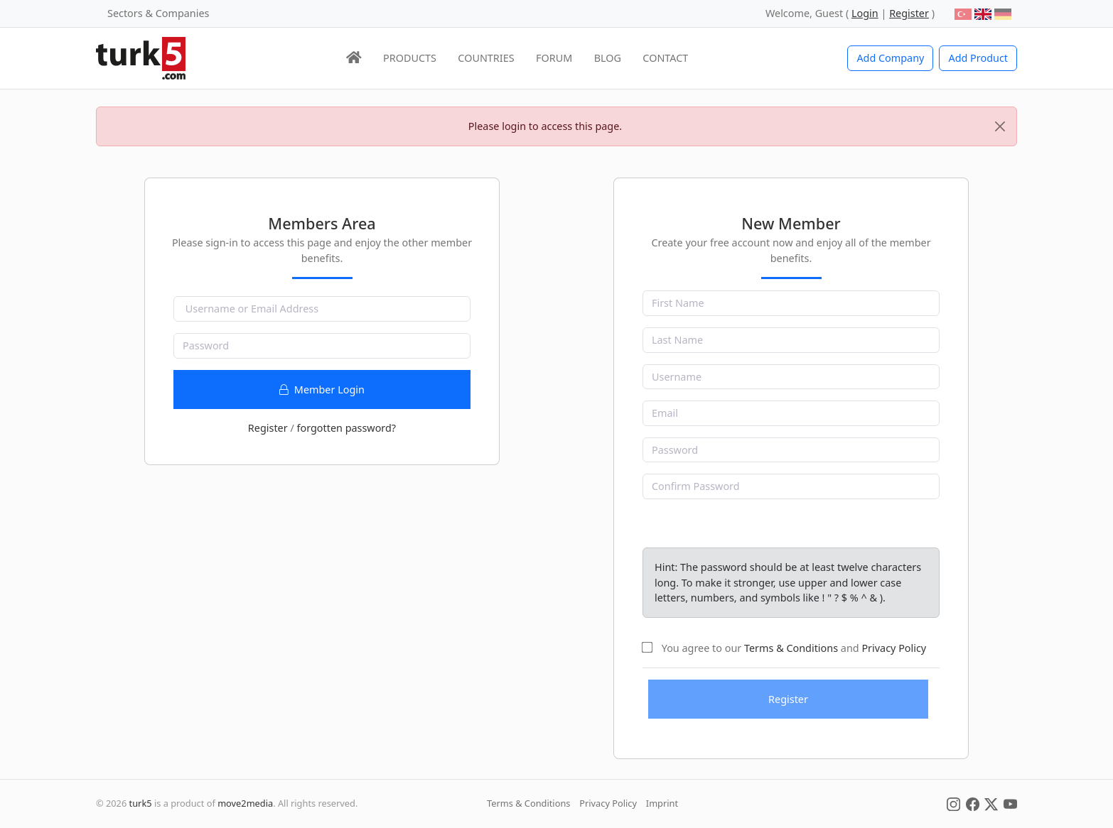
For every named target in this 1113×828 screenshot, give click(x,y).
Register (268, 428)
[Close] (1000, 126)
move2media (245, 803)
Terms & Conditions (791, 648)
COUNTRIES (486, 58)
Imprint (662, 803)
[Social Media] (953, 803)
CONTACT (665, 58)
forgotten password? (346, 428)
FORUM (554, 58)
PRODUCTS (409, 58)
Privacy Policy (893, 648)
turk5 (140, 803)
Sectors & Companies (158, 13)
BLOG (607, 58)
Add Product (978, 58)
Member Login (322, 389)
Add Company (890, 58)
